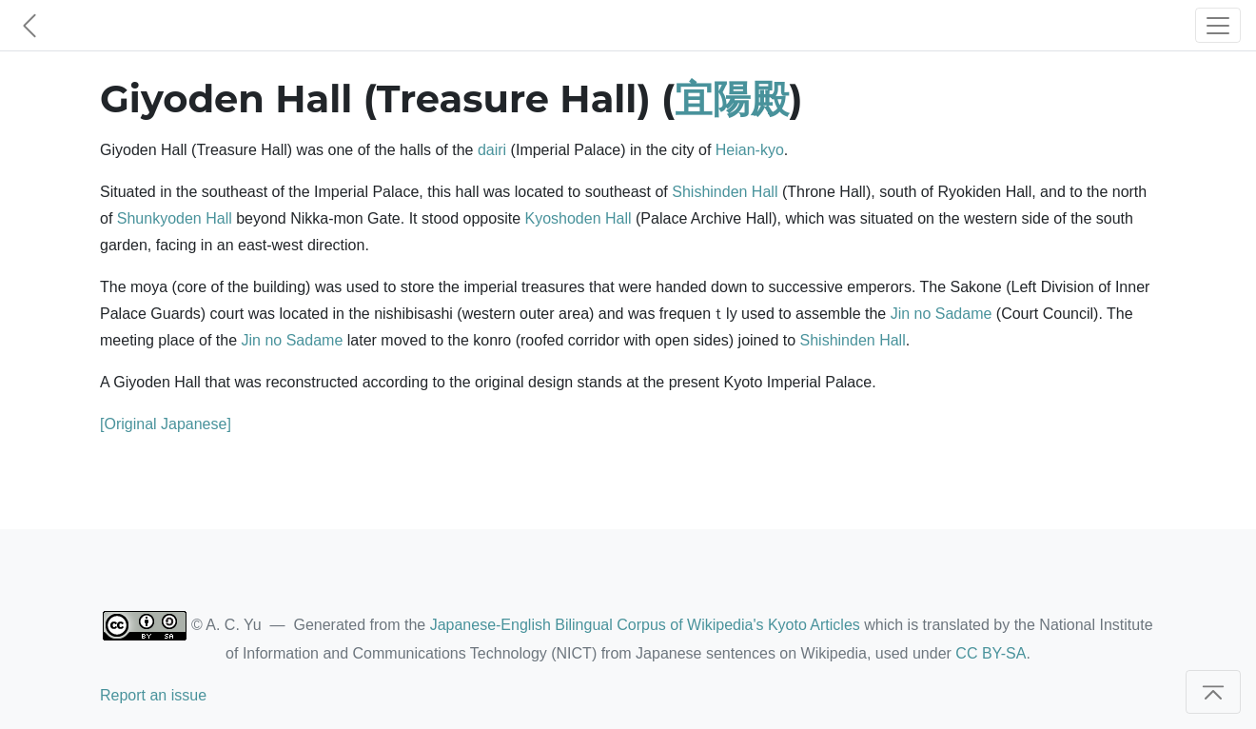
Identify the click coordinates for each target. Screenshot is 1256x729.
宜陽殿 (732, 98)
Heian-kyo (750, 150)
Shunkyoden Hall (174, 218)
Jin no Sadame (941, 313)
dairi (492, 150)
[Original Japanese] (165, 424)
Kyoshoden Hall (578, 218)
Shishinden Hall (724, 192)
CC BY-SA (990, 653)
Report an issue (153, 695)
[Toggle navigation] (1218, 25)
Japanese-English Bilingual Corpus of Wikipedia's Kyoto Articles (645, 625)
